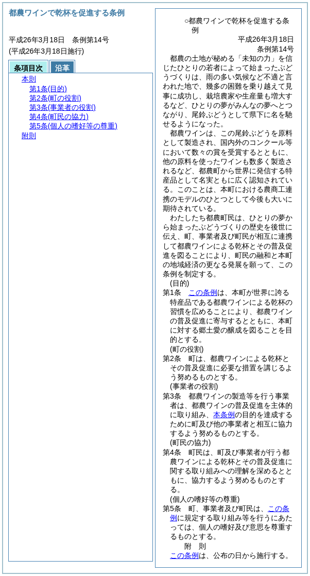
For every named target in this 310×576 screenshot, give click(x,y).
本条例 (224, 414)
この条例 (202, 292)
